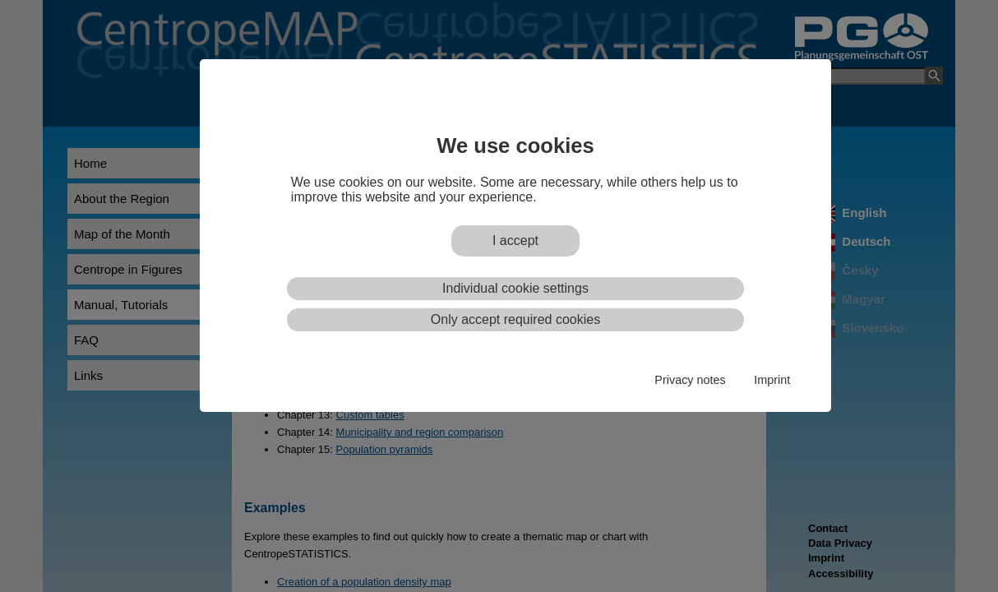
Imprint (772, 379)
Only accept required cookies (515, 319)
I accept (515, 240)
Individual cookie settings (515, 288)
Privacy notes (689, 379)
